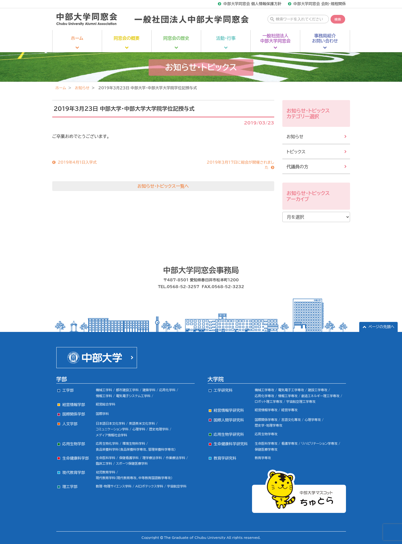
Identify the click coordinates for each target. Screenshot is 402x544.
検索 (338, 19)
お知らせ (82, 88)
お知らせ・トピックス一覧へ (163, 186)
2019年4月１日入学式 (77, 162)
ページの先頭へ (381, 327)
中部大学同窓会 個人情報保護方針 (252, 4)
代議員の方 (297, 166)
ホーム (60, 88)
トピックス (296, 152)
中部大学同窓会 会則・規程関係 (319, 4)
